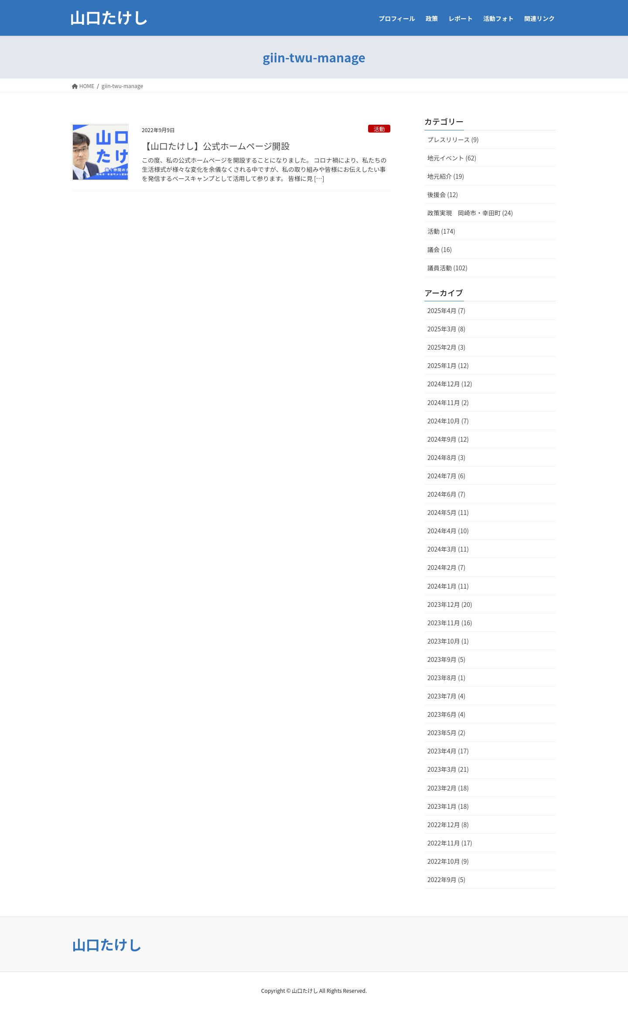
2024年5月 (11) (448, 512)
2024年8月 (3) (446, 457)
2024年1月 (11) (448, 586)
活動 (379, 129)
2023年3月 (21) (448, 769)
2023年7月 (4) (446, 696)
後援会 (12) (442, 194)
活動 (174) (441, 231)
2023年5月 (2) (446, 732)
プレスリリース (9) (453, 139)
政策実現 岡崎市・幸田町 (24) (470, 212)
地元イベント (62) (451, 157)
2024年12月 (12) (449, 383)
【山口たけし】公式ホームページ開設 (216, 146)
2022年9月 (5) (446, 879)
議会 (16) (439, 249)
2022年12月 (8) (448, 824)
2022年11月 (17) (449, 842)
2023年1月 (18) (448, 806)
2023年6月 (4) (446, 714)
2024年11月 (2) (448, 402)
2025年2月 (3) (446, 347)
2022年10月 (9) (448, 861)
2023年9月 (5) (446, 659)
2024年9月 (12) (448, 439)
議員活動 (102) (447, 267)
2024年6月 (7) (446, 494)
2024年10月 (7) (448, 420)
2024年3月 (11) (448, 549)
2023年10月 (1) (448, 641)
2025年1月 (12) (448, 365)
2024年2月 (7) (446, 567)
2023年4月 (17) (448, 750)
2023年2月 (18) (448, 788)
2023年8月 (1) (446, 677)
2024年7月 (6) (446, 475)
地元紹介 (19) (445, 176)
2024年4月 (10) (448, 530)
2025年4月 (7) (446, 310)
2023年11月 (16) (449, 622)
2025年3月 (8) (446, 328)
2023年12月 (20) (449, 604)
